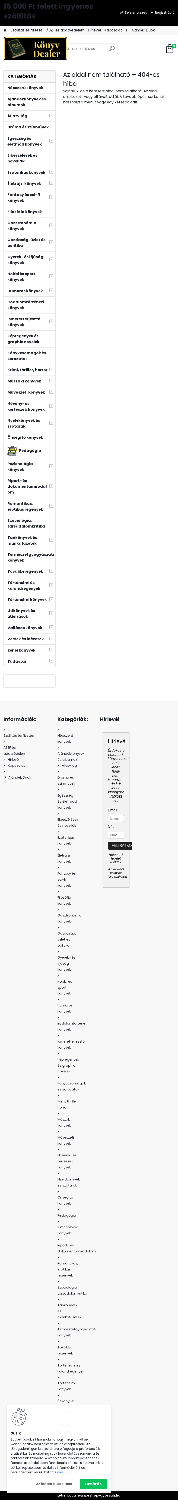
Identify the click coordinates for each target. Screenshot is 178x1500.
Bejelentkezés (136, 12)
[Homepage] (5, 30)
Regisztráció (165, 12)
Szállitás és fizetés (26, 30)
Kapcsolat (113, 30)
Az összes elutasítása (54, 1484)
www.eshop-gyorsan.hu (99, 1495)
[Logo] (35, 48)
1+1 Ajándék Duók (140, 30)
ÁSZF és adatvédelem (65, 30)
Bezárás (93, 1484)
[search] (112, 50)
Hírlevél (94, 30)
